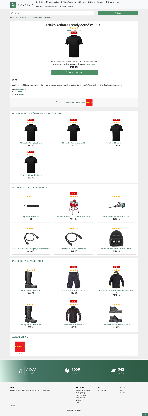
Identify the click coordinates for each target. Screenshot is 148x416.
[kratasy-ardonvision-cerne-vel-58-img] (73, 280)
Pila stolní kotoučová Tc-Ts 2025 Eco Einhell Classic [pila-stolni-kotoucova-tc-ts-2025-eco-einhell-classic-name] (74, 216)
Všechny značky (81, 395)
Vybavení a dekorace (68, 2)
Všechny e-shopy (81, 398)
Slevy (77, 402)
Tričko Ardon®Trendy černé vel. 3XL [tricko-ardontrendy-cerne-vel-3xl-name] (73, 143)
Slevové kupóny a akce (83, 390)
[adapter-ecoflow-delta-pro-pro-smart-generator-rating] (116, 228)
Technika (82, 2)
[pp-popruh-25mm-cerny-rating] (31, 196)
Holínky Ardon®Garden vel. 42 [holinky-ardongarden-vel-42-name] (31, 290)
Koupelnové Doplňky (113, 2)
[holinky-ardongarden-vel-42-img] (31, 280)
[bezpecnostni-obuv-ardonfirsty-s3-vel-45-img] (116, 314)
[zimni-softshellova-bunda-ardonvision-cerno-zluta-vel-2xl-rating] (116, 270)
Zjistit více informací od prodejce (74, 102)
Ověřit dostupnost (74, 72)
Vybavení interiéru (52, 2)
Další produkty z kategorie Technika (29, 187)
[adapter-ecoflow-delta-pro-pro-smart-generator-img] (116, 238)
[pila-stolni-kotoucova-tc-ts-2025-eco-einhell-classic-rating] (73, 196)
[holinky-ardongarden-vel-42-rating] (31, 270)
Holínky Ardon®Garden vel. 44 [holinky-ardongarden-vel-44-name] (31, 325)
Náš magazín (102, 390)
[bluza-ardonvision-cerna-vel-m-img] (73, 314)
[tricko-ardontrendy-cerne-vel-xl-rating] (31, 155)
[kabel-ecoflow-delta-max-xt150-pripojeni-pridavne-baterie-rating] (31, 228)
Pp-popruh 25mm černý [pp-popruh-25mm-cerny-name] (31, 216)
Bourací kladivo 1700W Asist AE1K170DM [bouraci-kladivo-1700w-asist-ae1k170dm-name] (116, 216)
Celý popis (91, 64)
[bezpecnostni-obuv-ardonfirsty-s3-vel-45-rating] (116, 304)
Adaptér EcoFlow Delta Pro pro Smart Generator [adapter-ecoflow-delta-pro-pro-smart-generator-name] (116, 249)
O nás (121, 390)
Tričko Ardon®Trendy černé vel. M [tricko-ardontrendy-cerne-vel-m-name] (31, 143)
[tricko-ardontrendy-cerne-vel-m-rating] (31, 123)
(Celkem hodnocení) (74, 30)
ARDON (20, 92)
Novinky (78, 400)
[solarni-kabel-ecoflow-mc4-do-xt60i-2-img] (73, 238)
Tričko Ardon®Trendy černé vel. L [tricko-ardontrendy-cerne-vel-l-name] (116, 143)
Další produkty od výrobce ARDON (28, 261)
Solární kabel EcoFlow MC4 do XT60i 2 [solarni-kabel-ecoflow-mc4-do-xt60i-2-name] (73, 249)
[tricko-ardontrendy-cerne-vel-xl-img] (31, 164)
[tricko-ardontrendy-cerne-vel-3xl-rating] (73, 123)
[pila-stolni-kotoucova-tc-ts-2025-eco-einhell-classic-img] (73, 206)
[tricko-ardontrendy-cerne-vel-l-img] (116, 132)
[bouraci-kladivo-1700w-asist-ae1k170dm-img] (116, 206)
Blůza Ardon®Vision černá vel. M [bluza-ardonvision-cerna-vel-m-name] (73, 325)
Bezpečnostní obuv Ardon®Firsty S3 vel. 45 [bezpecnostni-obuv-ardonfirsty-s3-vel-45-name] (116, 325)
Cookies (122, 393)
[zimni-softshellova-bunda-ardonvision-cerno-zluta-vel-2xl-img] (116, 280)
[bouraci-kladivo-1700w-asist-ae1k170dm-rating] (116, 196)
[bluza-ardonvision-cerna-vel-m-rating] (73, 304)
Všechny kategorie (66, 7)
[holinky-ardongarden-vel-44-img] (31, 314)
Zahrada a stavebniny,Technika (46, 7)
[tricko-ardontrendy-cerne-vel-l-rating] (116, 123)
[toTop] (145, 414)
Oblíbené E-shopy (20, 337)
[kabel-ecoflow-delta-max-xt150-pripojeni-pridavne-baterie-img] (31, 238)
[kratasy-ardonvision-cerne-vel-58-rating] (73, 270)
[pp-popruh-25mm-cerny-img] (31, 206)
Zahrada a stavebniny (95, 2)
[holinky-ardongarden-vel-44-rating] (31, 304)
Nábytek (39, 2)
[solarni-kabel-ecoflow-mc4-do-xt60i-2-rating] (73, 228)
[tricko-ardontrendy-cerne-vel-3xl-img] (73, 132)
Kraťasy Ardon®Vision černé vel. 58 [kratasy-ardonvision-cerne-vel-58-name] (73, 290)
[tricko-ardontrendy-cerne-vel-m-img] (31, 132)
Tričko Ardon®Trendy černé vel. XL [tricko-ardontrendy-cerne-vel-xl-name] (31, 175)
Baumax (21, 94)
